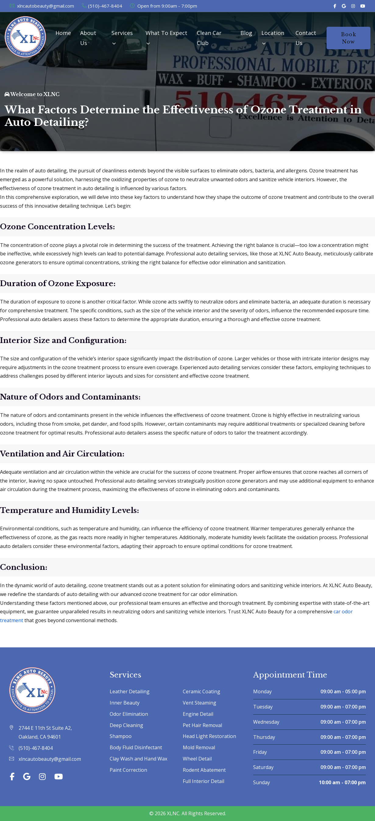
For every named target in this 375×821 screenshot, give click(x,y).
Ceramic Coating (201, 691)
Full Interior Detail (203, 781)
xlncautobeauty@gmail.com (41, 6)
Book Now (348, 38)
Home (63, 32)
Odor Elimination (129, 714)
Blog (246, 32)
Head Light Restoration (209, 736)
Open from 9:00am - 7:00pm (163, 6)
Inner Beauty (125, 702)
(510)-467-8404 (101, 6)
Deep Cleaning (126, 725)
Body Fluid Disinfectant (136, 747)
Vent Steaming (199, 702)
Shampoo (121, 736)
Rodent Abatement (204, 770)
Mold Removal (199, 747)
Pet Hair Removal (202, 725)
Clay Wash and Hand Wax (138, 758)
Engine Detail (198, 714)
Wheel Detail (197, 758)
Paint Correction (128, 770)
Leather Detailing (130, 691)
